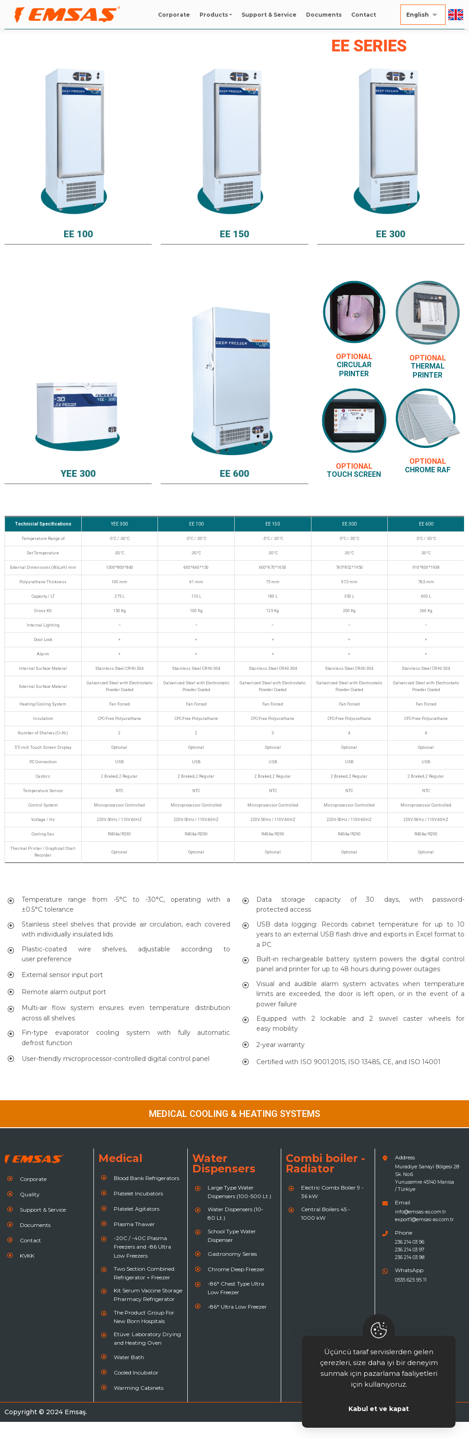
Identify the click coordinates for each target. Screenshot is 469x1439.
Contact (363, 14)
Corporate (174, 14)
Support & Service (269, 14)
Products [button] (214, 14)
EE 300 (390, 250)
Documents (324, 14)
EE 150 (234, 250)
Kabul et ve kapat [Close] (378, 1409)
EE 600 (234, 490)
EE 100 (78, 250)
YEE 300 (78, 490)
